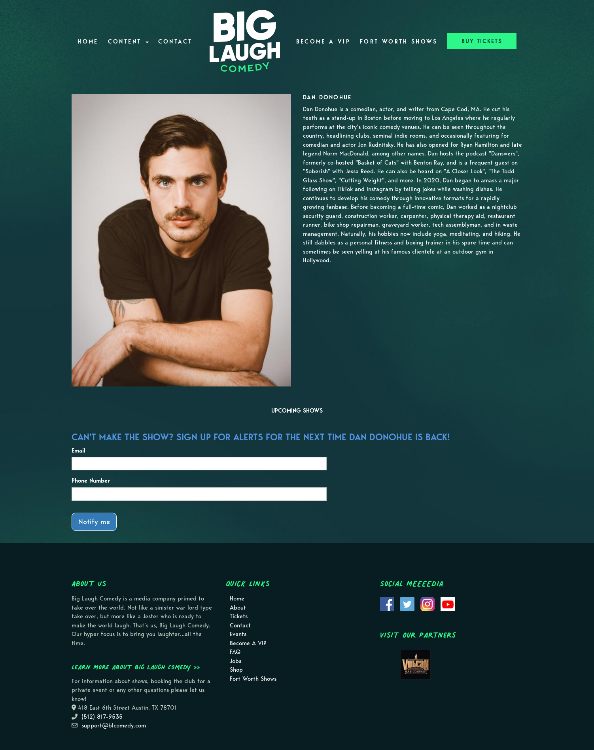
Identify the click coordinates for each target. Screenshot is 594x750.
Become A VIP (323, 41)
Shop (236, 669)
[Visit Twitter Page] (407, 603)
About (238, 607)
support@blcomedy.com (113, 725)
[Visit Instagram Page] (427, 603)
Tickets (239, 616)
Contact (175, 41)
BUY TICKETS (482, 41)
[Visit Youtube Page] (448, 603)
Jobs (235, 661)
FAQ (235, 651)
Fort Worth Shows (399, 41)
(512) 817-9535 (102, 716)
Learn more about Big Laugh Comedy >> (136, 667)
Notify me (94, 521)
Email (78, 450)
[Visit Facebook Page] (387, 603)
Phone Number (91, 480)
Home (88, 41)
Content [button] (128, 41)
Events (238, 634)
